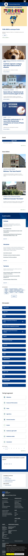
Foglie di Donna (6, 358)
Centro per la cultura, (7, 169)
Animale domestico (10, 419)
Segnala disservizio (8, 485)
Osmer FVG (5, 385)
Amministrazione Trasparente (13, 524)
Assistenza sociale (10, 436)
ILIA (4, 376)
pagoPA (5, 336)
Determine (10, 533)
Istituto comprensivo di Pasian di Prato (10, 321)
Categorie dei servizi (18, 498)
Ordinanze (10, 531)
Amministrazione (5, 498)
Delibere (9, 532)
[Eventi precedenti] (3, 141)
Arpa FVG (5, 345)
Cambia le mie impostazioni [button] (19, 554)
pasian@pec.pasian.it (5, 538)
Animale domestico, (6, 60)
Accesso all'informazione (11, 403)
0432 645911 (10, 480)
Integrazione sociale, (20, 60)
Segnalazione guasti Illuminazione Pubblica (10, 331)
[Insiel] (4, 554)
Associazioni (9, 442)
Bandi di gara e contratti (12, 526)
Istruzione (6, 244)
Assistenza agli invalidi (11, 431)
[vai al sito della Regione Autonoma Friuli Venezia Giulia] (3, 1)
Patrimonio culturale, (7, 196)
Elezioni (4, 117)
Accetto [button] (8, 554)
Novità (16, 510)
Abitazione (12, 89)
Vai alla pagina (6, 71)
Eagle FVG (5, 311)
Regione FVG (6, 307)
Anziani (4, 61)
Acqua (7, 408)
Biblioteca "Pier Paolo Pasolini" (12, 171)
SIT (4, 367)
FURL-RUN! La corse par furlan (11, 29)
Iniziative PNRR (6, 380)
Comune (5, 221)
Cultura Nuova (6, 363)
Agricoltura (8, 414)
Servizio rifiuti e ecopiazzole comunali (11, 326)
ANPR (4, 316)
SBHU (4, 354)
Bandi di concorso (11, 527)
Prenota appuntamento (9, 481)
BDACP (4, 349)
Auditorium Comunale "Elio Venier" (13, 199)
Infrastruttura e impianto (15, 196)
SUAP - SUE (5, 371)
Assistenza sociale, (13, 60)
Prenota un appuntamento (19, 540)
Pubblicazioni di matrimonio (12, 530)
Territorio (13, 169)
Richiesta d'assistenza (5, 543)
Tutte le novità (5, 37)
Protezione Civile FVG (7, 340)
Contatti (3, 524)
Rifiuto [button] (12, 554)
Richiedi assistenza (8, 478)
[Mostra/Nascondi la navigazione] (2, 4)
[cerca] (25, 4)
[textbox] (12, 464)
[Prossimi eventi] (25, 141)
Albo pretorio (10, 528)
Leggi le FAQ (7, 477)
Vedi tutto (23, 145)
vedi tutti (14, 296)
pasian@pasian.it (4, 534)
